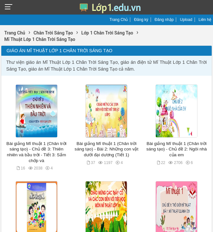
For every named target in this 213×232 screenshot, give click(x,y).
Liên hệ (204, 19)
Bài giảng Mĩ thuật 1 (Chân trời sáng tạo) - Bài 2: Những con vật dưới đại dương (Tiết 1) (106, 149)
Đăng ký (141, 19)
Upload (186, 19)
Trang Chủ (119, 19)
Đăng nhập (164, 19)
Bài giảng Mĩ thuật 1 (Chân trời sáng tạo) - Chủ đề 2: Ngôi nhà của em (176, 149)
